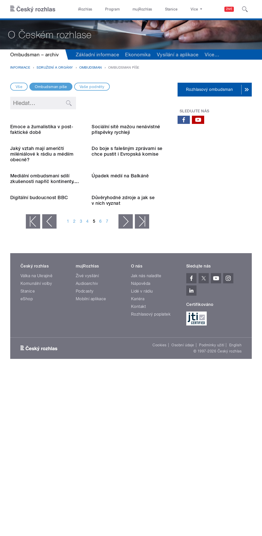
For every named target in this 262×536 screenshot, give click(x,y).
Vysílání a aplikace (178, 54)
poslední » (142, 386)
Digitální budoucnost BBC (39, 362)
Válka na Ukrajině (36, 440)
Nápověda (140, 448)
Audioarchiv (87, 448)
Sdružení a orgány (55, 67)
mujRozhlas (129, 9)
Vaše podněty (92, 86)
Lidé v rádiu (142, 456)
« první (33, 386)
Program (104, 9)
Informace (20, 67)
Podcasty (85, 456)
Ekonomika (137, 54)
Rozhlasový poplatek (150, 479)
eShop (26, 463)
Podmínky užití (211, 510)
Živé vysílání (87, 440)
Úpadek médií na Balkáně (120, 299)
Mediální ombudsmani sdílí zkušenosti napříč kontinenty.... (44, 302)
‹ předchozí (49, 386)
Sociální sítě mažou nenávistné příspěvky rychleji (126, 170)
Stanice (153, 9)
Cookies (159, 510)
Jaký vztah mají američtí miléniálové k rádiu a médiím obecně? (41, 236)
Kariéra (137, 463)
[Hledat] (245, 9)
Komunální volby (36, 448)
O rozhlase (176, 9)
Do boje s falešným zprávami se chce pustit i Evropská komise (127, 233)
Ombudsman (90, 67)
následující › (125, 386)
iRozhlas (82, 9)
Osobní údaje (182, 510)
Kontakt (138, 471)
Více (212, 54)
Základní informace (97, 54)
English (235, 510)
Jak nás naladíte (146, 440)
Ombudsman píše (51, 86)
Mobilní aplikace (91, 463)
